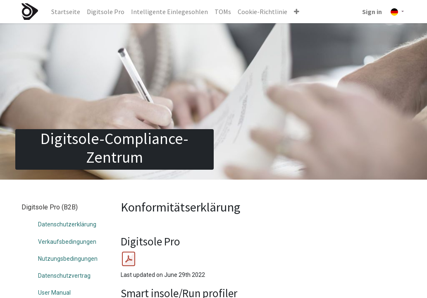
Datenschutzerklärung (67, 224)
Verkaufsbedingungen (67, 241)
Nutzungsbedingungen (68, 258)
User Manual (54, 292)
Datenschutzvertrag (64, 275)
